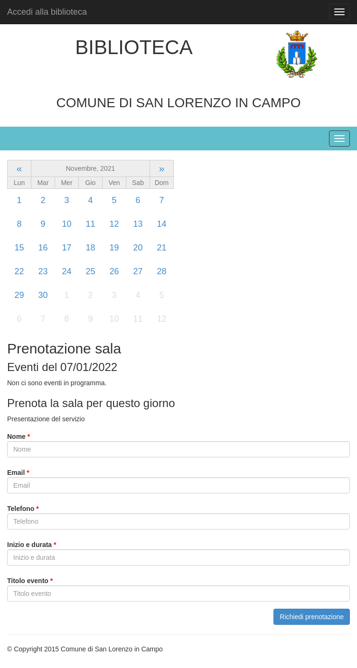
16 (42, 247)
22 (19, 271)
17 (66, 247)
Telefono (23, 508)
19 (114, 247)
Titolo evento (30, 580)
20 (137, 247)
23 (42, 271)
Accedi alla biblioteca (47, 12)
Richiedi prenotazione (312, 617)
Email (18, 472)
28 (161, 271)
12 (114, 224)
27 (137, 271)
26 (114, 271)
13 (137, 224)
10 (66, 224)
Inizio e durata (31, 544)
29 (19, 295)
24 (66, 271)
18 (90, 247)
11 (90, 224)
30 (42, 295)
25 (90, 271)
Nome (18, 436)
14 (161, 224)
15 (19, 247)
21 (161, 247)
